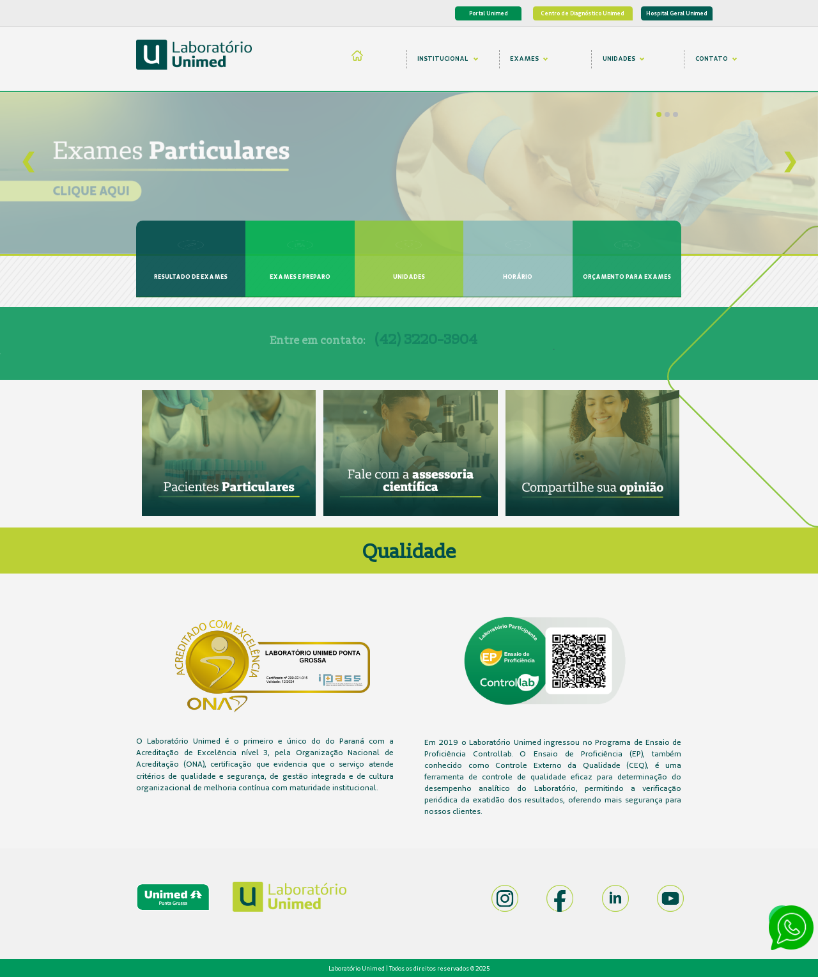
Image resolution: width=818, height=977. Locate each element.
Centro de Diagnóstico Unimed (582, 13)
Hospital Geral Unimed (676, 13)
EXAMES (529, 58)
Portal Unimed (488, 13)
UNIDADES (623, 58)
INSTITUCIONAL (447, 58)
